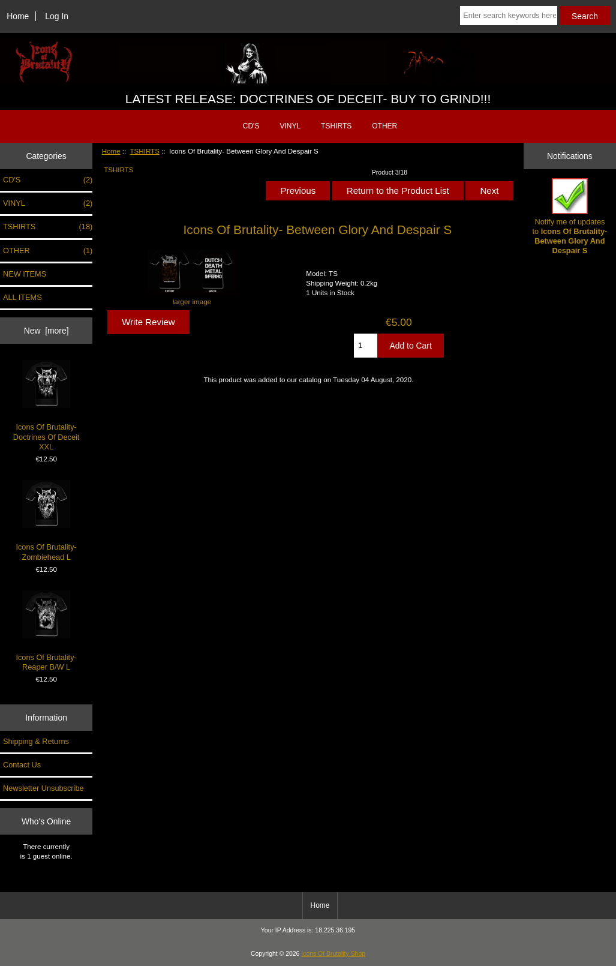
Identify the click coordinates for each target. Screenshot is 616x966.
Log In (56, 16)
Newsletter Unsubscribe (43, 788)
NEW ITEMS (24, 273)
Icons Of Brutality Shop (333, 953)
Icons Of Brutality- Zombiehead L (46, 520)
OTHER (384, 126)
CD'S (251, 126)
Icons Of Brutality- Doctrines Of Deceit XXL (46, 405)
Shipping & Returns (36, 741)
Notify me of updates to (570, 216)
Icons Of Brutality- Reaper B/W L (46, 630)
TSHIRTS (145, 151)
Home (18, 16)
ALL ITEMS (22, 297)
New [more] (46, 330)
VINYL (290, 126)
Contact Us (22, 764)
